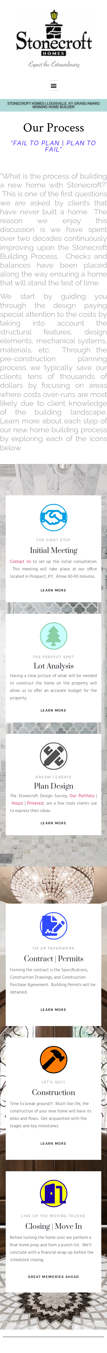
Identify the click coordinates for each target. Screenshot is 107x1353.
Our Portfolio (82, 796)
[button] (53, 85)
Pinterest (35, 803)
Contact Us (20, 561)
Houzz (17, 803)
